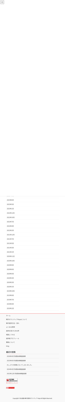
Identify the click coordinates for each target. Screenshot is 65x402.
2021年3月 (10, 248)
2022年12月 (11, 213)
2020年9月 (10, 265)
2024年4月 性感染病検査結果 (16, 369)
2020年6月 (10, 269)
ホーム (8, 316)
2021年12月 (11, 235)
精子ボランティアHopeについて (16, 319)
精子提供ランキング (12, 383)
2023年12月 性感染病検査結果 (17, 373)
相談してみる (10, 335)
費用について (10, 342)
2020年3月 (10, 278)
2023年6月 (10, 200)
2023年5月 (10, 204)
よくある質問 (10, 327)
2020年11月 (11, 256)
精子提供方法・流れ (12, 323)
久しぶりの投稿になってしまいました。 (20, 365)
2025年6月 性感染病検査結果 (16, 360)
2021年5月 (10, 243)
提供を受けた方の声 (12, 331)
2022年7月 (10, 222)
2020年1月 (10, 287)
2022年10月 (11, 217)
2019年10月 (11, 291)
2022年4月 (10, 226)
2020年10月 (11, 261)
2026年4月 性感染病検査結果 (16, 356)
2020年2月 (10, 282)
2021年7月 (10, 239)
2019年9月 (10, 295)
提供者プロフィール (12, 338)
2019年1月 (10, 308)
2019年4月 (10, 304)
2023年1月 (10, 209)
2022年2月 (10, 230)
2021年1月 (10, 252)
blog (7, 346)
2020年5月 (10, 274)
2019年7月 (10, 300)
